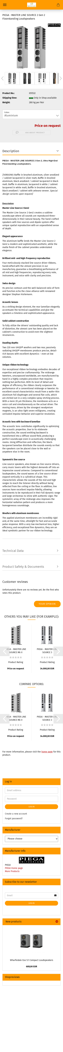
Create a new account (16, 813)
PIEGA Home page (14, 868)
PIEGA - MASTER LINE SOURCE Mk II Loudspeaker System (15, 650)
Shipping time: (9, 98)
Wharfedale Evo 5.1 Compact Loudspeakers (31, 960)
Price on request (48, 126)
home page (47, 751)
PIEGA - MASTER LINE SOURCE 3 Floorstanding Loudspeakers (47, 650)
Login (32, 807)
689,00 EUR (31, 966)
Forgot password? (14, 818)
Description (10, 151)
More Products (12, 871)
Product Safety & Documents (23, 567)
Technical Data (13, 551)
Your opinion (47, 604)
